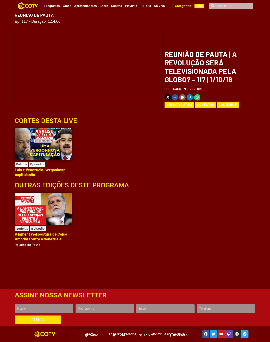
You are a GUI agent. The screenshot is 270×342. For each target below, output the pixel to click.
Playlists (131, 6)
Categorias (183, 6)
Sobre (104, 6)
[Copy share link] (182, 97)
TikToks (145, 6)
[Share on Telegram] (190, 97)
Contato (116, 6)
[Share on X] (168, 97)
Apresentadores (85, 6)
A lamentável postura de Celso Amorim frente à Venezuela (41, 236)
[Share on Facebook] (175, 97)
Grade (67, 6)
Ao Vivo (159, 6)
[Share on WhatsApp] (197, 97)
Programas (52, 6)
